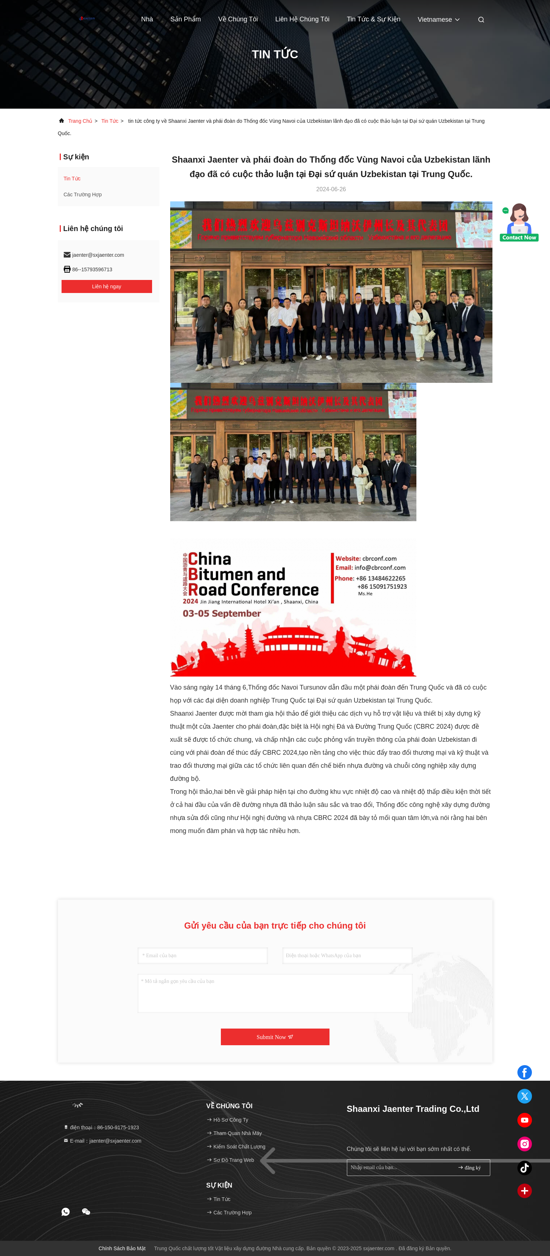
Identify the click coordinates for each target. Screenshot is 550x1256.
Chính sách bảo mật (122, 1248)
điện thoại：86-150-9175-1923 (101, 1127)
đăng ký (469, 1167)
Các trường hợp (83, 194)
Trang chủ (80, 121)
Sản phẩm (186, 19)
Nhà (147, 19)
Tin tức (109, 121)
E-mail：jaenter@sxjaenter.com (102, 1141)
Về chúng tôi (238, 19)
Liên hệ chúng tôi (302, 19)
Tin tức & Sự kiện (373, 19)
